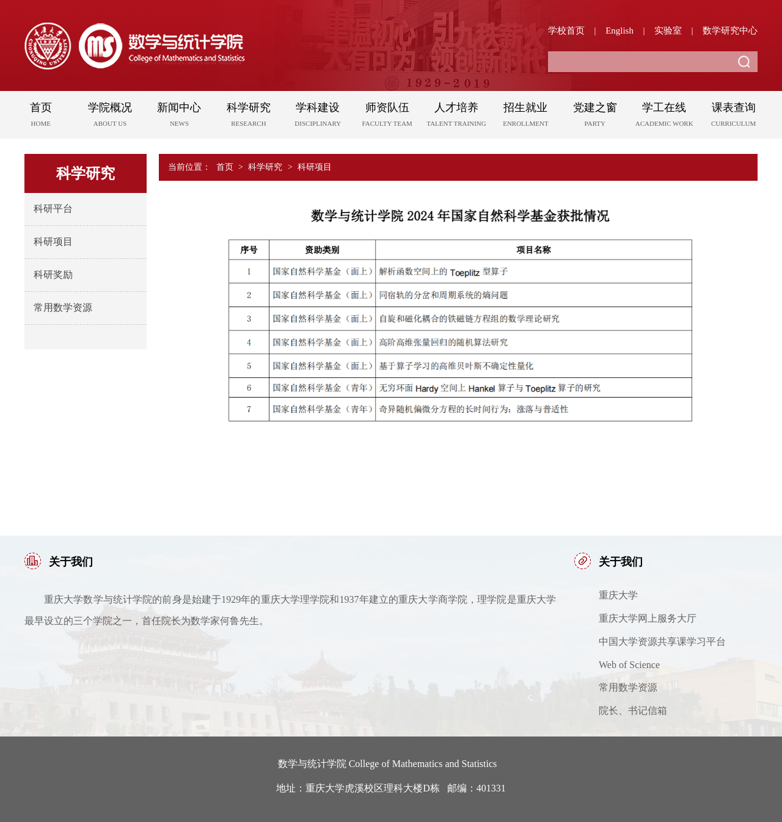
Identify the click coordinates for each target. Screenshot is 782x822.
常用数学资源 (63, 307)
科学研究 (248, 116)
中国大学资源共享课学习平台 (662, 641)
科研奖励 (53, 274)
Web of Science (629, 665)
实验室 (668, 30)
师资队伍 (387, 116)
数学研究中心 (730, 30)
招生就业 (525, 116)
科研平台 (53, 208)
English (619, 30)
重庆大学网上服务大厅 (647, 618)
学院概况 (109, 116)
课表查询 (733, 116)
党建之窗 (594, 116)
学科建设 (318, 116)
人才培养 (456, 116)
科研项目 (53, 241)
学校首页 (566, 30)
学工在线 (664, 116)
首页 (40, 116)
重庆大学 (618, 595)
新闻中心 (179, 116)
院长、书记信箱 (633, 710)
